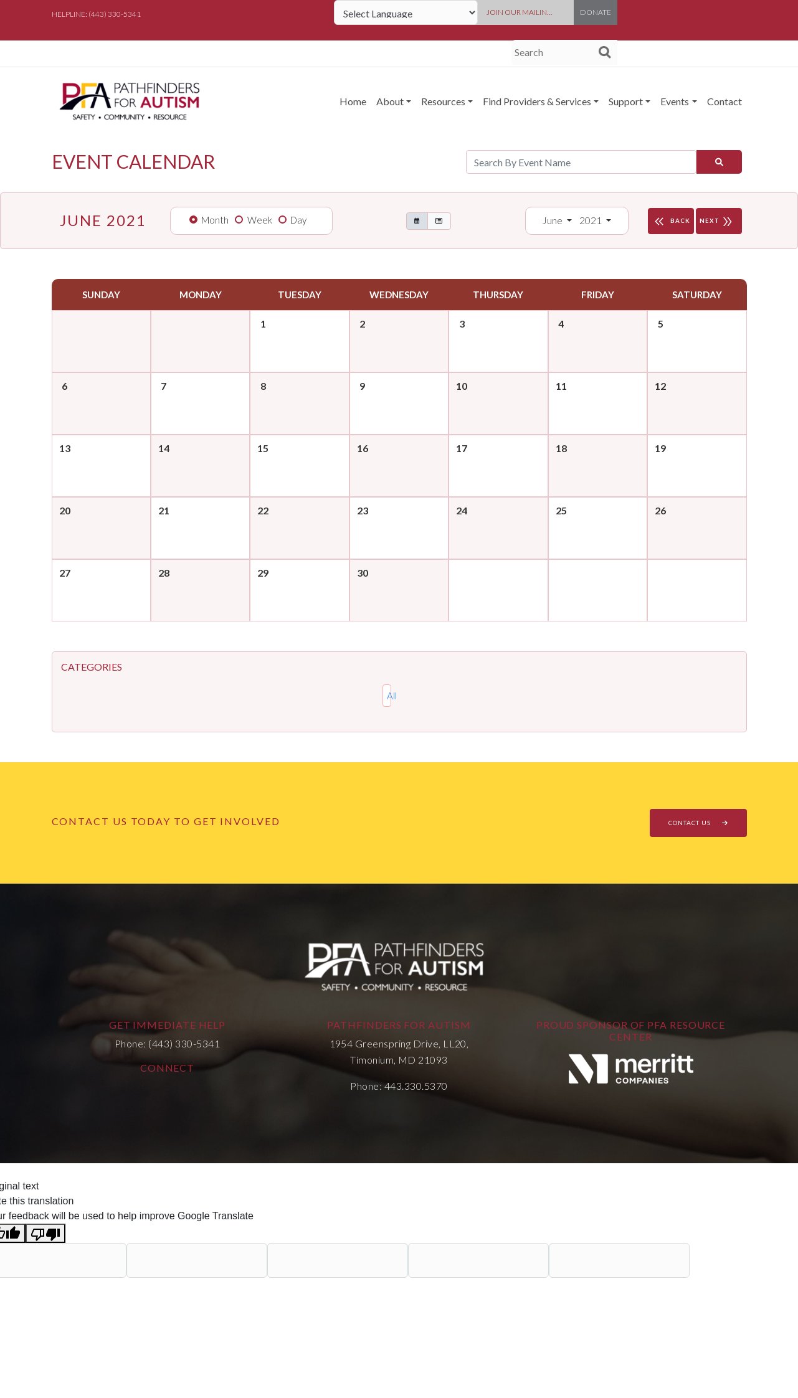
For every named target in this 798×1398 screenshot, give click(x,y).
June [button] (553, 220)
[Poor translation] (45, 1233)
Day (298, 219)
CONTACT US (698, 822)
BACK (671, 221)
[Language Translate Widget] (406, 12)
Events (674, 101)
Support (626, 101)
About (390, 101)
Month (215, 219)
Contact (724, 101)
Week (259, 219)
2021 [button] (591, 220)
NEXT (719, 221)
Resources (443, 101)
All (389, 695)
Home (353, 101)
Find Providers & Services (537, 101)
